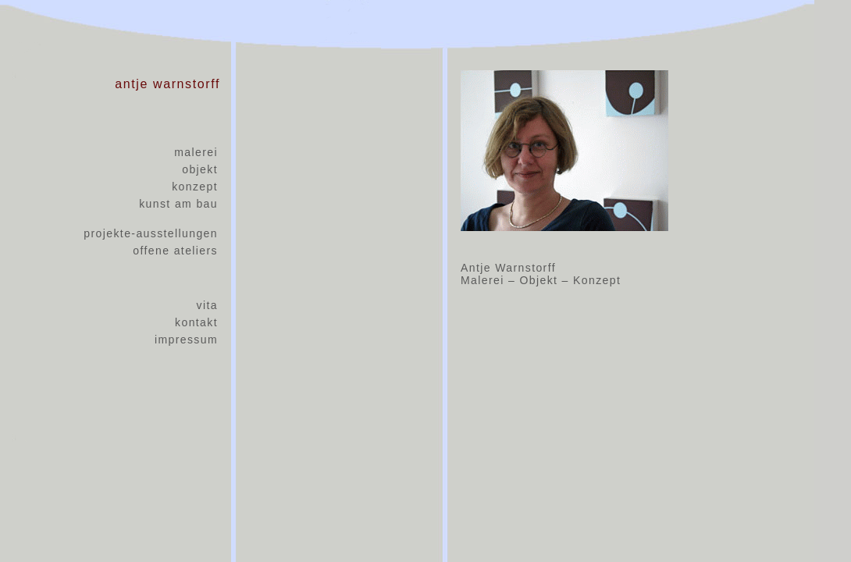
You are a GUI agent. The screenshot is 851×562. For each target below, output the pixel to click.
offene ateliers (175, 250)
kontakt (196, 322)
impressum (186, 339)
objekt (200, 169)
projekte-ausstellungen (151, 233)
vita (207, 305)
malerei (196, 152)
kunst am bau (178, 203)
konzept (195, 186)
